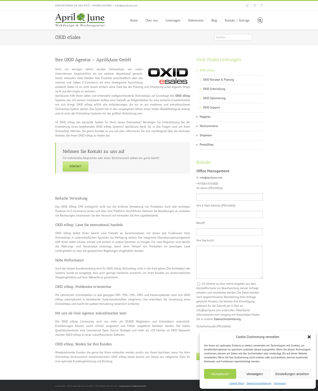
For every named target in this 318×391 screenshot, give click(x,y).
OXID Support (211, 107)
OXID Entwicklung (214, 89)
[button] (309, 337)
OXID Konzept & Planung (218, 80)
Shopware (206, 135)
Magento (205, 117)
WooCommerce (209, 126)
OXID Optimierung (214, 98)
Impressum (280, 383)
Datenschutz (139, 386)
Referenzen (196, 20)
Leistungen (173, 20)
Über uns (152, 20)
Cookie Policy (236, 383)
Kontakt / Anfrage (237, 20)
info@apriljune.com (126, 5)
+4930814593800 (101, 5)
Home (134, 20)
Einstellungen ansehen (292, 374)
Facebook (262, 5)
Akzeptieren (220, 374)
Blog (214, 20)
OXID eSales (207, 70)
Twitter (255, 5)
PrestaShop (206, 144)
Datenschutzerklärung (259, 383)
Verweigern (254, 374)
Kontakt (75, 166)
